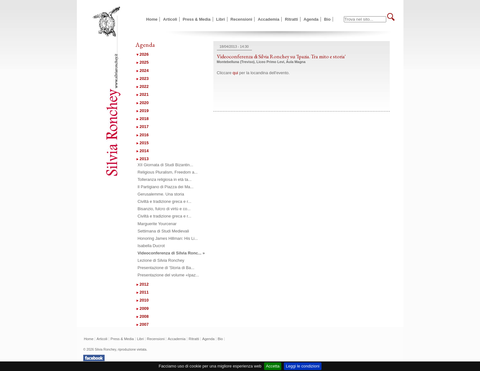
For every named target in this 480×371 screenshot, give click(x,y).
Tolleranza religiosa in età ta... (164, 179)
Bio (327, 19)
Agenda (311, 19)
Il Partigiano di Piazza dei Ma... (165, 186)
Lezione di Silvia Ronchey (160, 260)
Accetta (273, 366)
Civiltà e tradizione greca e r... (164, 201)
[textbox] (365, 19)
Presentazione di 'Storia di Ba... (165, 267)
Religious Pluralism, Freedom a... (167, 172)
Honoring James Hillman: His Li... (167, 238)
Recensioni (241, 19)
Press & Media (197, 19)
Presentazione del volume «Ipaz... (168, 275)
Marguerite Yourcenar (156, 223)
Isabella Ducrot (151, 245)
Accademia (268, 19)
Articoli (170, 19)
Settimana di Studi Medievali (163, 231)
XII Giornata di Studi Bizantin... (165, 164)
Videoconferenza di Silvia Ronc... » (171, 253)
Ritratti (291, 19)
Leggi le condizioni (302, 366)
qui (235, 72)
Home (152, 19)
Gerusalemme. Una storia (160, 194)
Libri (220, 19)
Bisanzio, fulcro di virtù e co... (163, 208)
